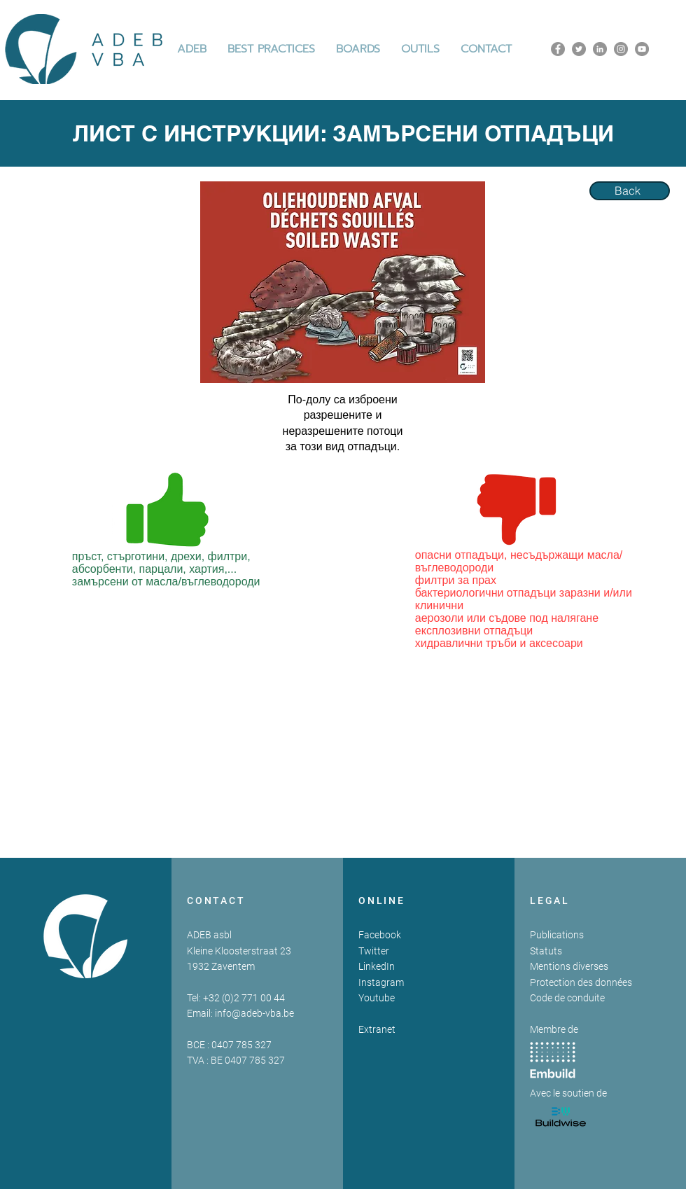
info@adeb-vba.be (254, 1013)
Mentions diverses (569, 966)
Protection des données (581, 982)
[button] (271, 49)
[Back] (629, 190)
